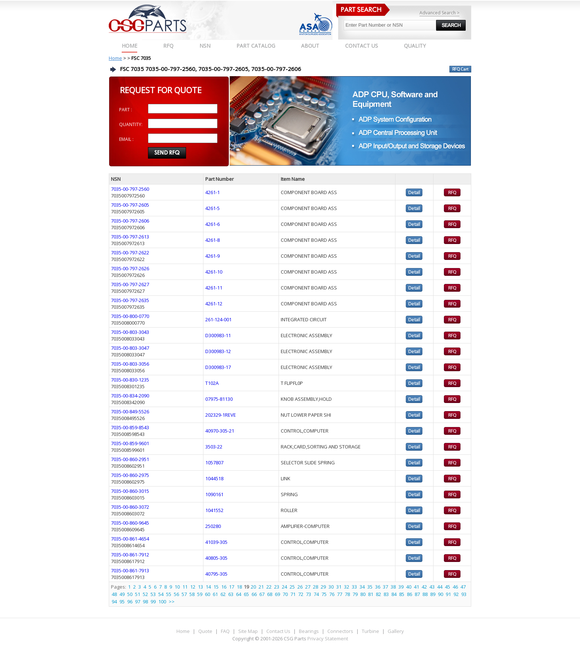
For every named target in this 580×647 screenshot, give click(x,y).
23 (276, 586)
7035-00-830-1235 (130, 379)
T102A (212, 383)
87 (417, 594)
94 (114, 601)
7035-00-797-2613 (130, 236)
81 (370, 594)
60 (207, 594)
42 (424, 586)
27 (307, 586)
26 (300, 586)
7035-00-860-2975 (130, 475)
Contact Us (278, 631)
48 (114, 594)
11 (185, 586)
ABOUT (310, 45)
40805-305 (216, 558)
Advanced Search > (439, 13)
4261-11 (213, 287)
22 (269, 586)
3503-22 (213, 446)
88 (425, 594)
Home (129, 45)
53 (153, 594)
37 (385, 586)
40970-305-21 (219, 430)
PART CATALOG (255, 45)
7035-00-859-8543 (130, 427)
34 (362, 586)
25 (292, 586)
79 (355, 594)
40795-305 (216, 573)
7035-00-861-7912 (130, 554)
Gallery (396, 631)
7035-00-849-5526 (130, 411)
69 (277, 594)
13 (200, 586)
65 (246, 594)
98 (145, 601)
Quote (205, 631)
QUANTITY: (130, 124)
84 (394, 594)
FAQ (225, 631)
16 (223, 586)
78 (347, 594)
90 (440, 594)
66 (254, 594)
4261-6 (212, 224)
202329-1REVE (220, 414)
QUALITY (415, 45)
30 (331, 586)
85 (401, 594)
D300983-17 (218, 367)
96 (129, 601)
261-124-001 (218, 319)
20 (253, 586)
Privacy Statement (327, 638)
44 (439, 586)
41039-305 (216, 542)
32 (346, 586)
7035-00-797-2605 (130, 204)
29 (323, 586)
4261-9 (212, 256)
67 (261, 594)
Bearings (309, 631)
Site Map (248, 631)
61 (215, 594)
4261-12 (213, 303)
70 (285, 594)
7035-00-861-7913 (130, 570)
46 (455, 586)
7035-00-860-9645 (130, 522)
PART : (125, 109)
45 (447, 586)
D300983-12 (218, 351)
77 (339, 594)
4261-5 (212, 208)
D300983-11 (218, 335)
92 (456, 594)
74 (316, 594)
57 (184, 594)
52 (145, 594)
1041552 (214, 510)
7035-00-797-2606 (130, 220)
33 (354, 586)
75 (324, 594)
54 (160, 594)
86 (409, 594)
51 (137, 594)
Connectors (340, 631)
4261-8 (212, 240)
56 (176, 594)
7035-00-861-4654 (130, 538)
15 (216, 586)
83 (386, 594)
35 (369, 586)
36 (377, 586)
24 (284, 586)
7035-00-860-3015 (130, 491)
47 (463, 586)
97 (137, 601)
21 (261, 586)
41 (416, 586)
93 (463, 594)
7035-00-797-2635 (130, 300)
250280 (213, 526)
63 (230, 594)
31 (338, 586)
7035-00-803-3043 (130, 332)
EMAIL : (126, 139)
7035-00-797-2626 (130, 268)
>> (172, 601)
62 (223, 594)
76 (331, 594)
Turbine (370, 631)
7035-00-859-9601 (130, 443)
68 (269, 594)
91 (448, 594)
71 (293, 594)
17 (231, 586)
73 (308, 594)
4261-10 (213, 271)
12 (192, 586)
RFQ (168, 45)
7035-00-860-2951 (130, 459)
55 (168, 594)
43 (432, 586)
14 (208, 586)
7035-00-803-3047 (130, 348)
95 (122, 601)
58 (192, 594)
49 (122, 594)
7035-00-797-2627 (130, 284)
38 (393, 586)
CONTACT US (361, 45)
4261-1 (212, 192)
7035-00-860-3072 (130, 507)
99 (153, 601)
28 (315, 586)
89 (432, 594)
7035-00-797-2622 (130, 252)
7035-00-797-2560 (130, 189)
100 (162, 601)
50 (129, 594)
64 (238, 594)
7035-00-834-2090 (130, 395)
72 (300, 594)
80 (362, 594)
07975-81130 (219, 399)
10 (177, 586)
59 (199, 594)
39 (401, 586)
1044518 (214, 478)
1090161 (214, 494)
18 (239, 586)
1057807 (214, 462)
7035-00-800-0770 (130, 316)
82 (378, 594)
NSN (204, 45)
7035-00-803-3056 (130, 363)
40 (408, 586)
